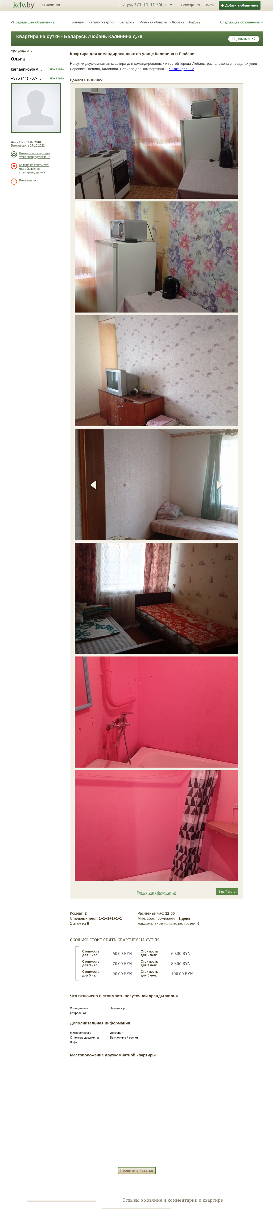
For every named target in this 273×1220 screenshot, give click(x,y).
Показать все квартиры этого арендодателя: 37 (34, 155)
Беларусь (127, 22)
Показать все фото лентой (156, 892)
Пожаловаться (28, 180)
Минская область (153, 22)
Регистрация (190, 5)
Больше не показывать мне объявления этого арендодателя (34, 168)
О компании (51, 5)
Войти (209, 5)
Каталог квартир (101, 22)
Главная (77, 22)
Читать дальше (182, 69)
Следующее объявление (241, 22)
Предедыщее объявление (33, 22)
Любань (178, 22)
